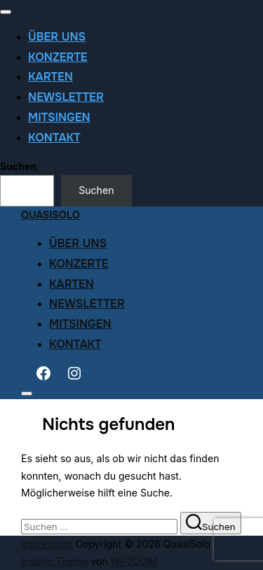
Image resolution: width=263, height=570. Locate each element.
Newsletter (66, 97)
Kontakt (54, 137)
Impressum (47, 544)
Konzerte (58, 57)
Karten (50, 76)
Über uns (57, 36)
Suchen (18, 166)
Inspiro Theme (54, 561)
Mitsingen (59, 117)
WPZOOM (134, 561)
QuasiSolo (50, 215)
